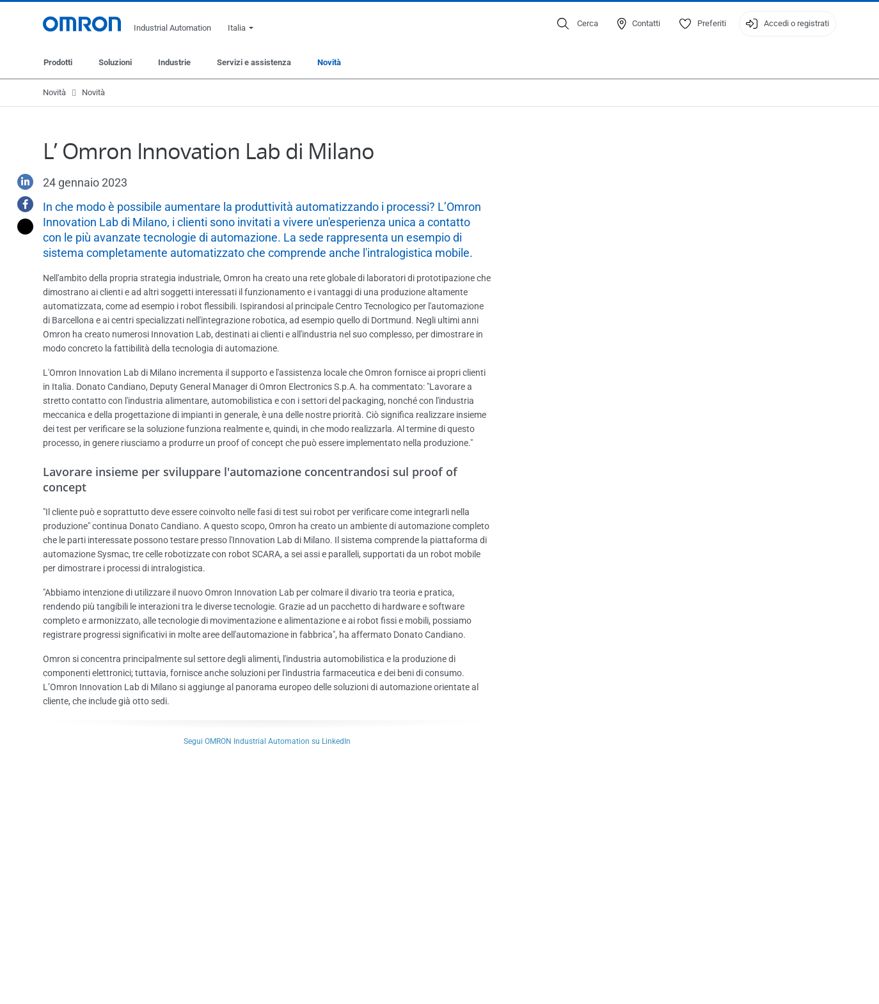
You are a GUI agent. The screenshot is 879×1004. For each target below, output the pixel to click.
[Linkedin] (20, 182)
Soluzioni (115, 62)
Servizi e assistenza (254, 62)
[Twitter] (20, 227)
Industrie (174, 62)
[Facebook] (20, 204)
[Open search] (578, 24)
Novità (329, 62)
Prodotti (58, 62)
